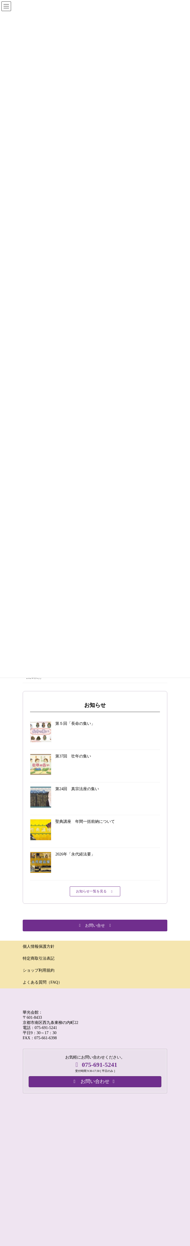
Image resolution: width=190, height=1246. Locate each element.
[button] (95, 891)
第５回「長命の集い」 (75, 723)
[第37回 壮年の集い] (40, 765)
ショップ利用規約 (38, 970)
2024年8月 (34, 678)
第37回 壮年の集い (73, 756)
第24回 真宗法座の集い (77, 789)
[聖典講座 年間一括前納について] (40, 830)
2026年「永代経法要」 (75, 854)
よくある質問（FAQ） (42, 982)
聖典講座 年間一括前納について (85, 821)
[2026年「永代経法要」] (40, 863)
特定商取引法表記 (38, 958)
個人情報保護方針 (38, 946)
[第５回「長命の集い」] (40, 732)
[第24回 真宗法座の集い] (40, 797)
